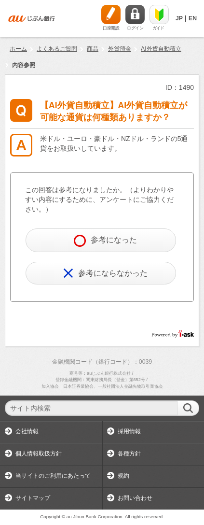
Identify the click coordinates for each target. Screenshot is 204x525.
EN (193, 18)
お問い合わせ (135, 498)
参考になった (105, 241)
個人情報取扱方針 (38, 453)
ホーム (18, 48)
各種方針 (129, 453)
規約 (123, 475)
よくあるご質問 (57, 48)
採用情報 (129, 431)
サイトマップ (32, 498)
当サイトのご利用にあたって (53, 475)
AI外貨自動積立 (161, 48)
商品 (92, 48)
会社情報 (27, 431)
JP (179, 18)
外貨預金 (119, 48)
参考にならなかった (105, 273)
